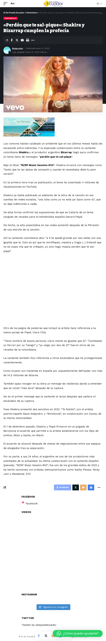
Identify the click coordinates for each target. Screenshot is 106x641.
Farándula (10, 18)
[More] (32, 40)
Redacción (17, 48)
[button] (78, 633)
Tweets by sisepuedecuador (39, 624)
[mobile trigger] (6, 3)
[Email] (22, 40)
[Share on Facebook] (11, 40)
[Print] (27, 40)
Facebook (32, 503)
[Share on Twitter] (17, 40)
